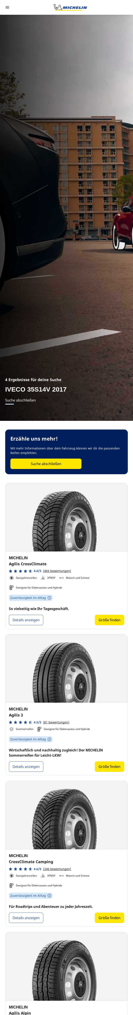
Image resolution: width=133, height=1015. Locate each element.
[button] (40, 571)
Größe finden (109, 620)
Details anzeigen (26, 620)
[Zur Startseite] (70, 7)
